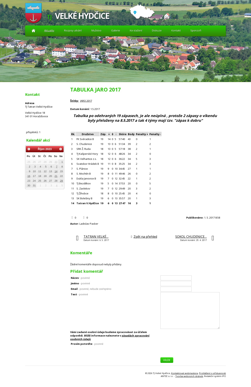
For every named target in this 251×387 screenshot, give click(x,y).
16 (28, 176)
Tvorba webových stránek (189, 376)
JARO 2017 (86, 100)
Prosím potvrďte (87, 344)
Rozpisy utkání (73, 30)
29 (61, 180)
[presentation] (190, 349)
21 (56, 176)
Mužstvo (96, 30)
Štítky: (74, 100)
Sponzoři (195, 30)
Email (91, 289)
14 (56, 171)
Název (80, 278)
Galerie (115, 30)
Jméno (80, 283)
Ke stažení (136, 30)
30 (56, 161)
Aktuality (33, 31)
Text (79, 294)
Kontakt (176, 30)
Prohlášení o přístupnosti (212, 373)
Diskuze (157, 30)
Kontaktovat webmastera (184, 373)
